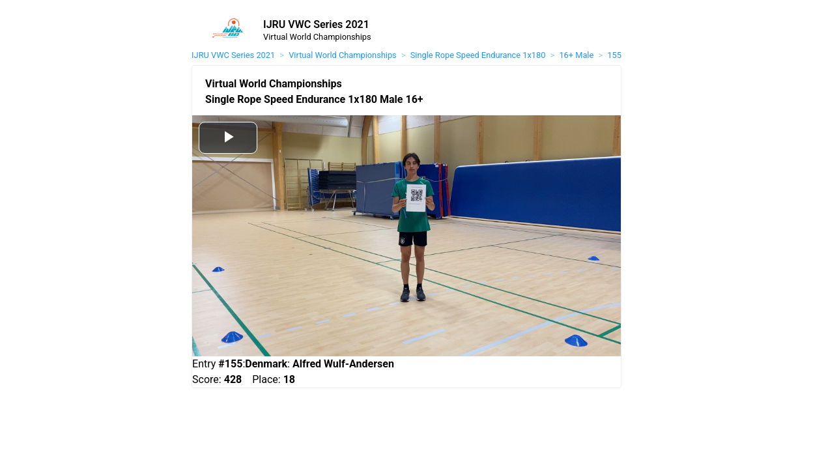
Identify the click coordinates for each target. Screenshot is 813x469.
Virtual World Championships (342, 55)
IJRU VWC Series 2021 (233, 55)
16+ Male (576, 55)
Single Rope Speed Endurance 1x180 (478, 55)
